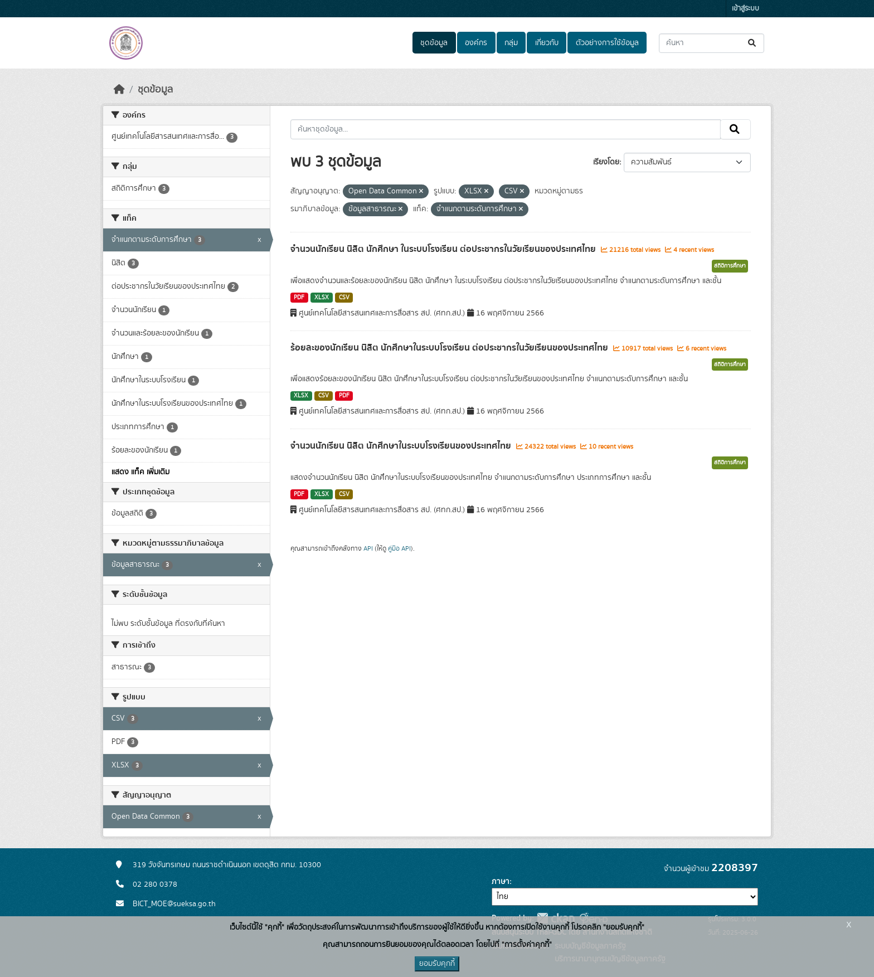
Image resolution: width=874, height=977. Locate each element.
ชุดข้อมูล (434, 42)
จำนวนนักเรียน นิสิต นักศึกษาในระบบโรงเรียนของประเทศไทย (401, 446)
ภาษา (500, 881)
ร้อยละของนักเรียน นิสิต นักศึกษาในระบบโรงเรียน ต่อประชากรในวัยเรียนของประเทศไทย (450, 348)
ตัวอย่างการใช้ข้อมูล (607, 42)
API (368, 548)
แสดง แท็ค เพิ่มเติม (140, 472)
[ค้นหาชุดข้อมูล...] (711, 43)
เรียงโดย (606, 162)
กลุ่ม (511, 42)
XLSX (321, 297)
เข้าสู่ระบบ (745, 8)
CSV (344, 297)
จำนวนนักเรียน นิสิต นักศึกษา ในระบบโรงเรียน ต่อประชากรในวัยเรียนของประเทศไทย (444, 249)
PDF (299, 297)
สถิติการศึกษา (730, 266)
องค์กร (476, 42)
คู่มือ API (399, 548)
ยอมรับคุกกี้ (437, 963)
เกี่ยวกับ (547, 42)
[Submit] (753, 43)
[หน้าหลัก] (119, 89)
